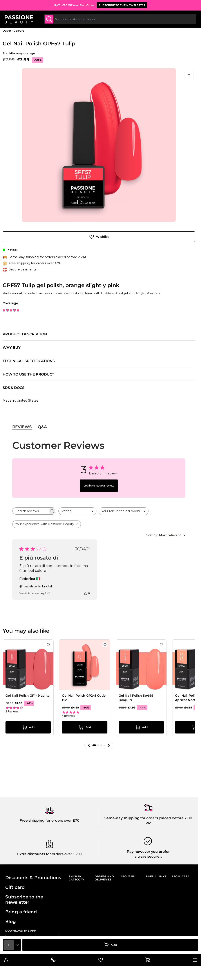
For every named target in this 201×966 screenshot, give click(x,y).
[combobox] (120, 19)
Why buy (12, 347)
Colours (19, 30)
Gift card (15, 887)
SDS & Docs (13, 388)
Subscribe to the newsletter (24, 899)
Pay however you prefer (148, 852)
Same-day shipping (121, 818)
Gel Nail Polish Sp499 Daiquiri (136, 698)
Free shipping (32, 820)
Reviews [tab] (22, 426)
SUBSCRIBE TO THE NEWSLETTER (121, 5)
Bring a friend (21, 911)
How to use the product (28, 374)
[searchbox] (30, 511)
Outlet (7, 30)
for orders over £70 (62, 820)
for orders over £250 (63, 854)
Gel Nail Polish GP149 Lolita (27, 696)
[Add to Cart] (110, 945)
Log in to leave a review (98, 485)
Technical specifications (29, 361)
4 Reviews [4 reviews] (68, 716)
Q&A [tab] (42, 426)
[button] (89, 745)
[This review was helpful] (85, 593)
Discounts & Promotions (33, 877)
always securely (148, 856)
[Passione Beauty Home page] (19, 19)
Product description (25, 334)
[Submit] (49, 19)
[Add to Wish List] (99, 236)
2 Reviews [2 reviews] (11, 711)
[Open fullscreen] (189, 74)
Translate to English (36, 586)
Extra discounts (31, 854)
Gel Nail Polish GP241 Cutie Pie (84, 698)
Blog (10, 921)
